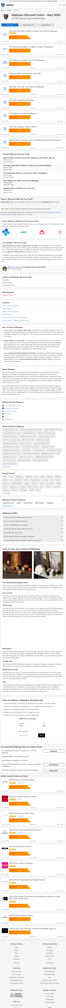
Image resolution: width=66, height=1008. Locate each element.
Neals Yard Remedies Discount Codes (31, 429)
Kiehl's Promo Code (25, 443)
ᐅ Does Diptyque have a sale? (13, 532)
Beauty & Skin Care (8, 503)
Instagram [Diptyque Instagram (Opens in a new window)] (7, 419)
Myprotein (35, 483)
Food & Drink (49, 953)
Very (52, 480)
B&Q (42, 483)
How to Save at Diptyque (10, 305)
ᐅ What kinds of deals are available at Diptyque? (19, 536)
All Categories (49, 963)
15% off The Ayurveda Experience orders (25, 830)
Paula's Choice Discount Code (46, 433)
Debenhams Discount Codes (11, 446)
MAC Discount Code (28, 440)
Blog (49, 977)
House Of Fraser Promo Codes (30, 446)
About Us (16, 1002)
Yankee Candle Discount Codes (53, 429)
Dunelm (31, 490)
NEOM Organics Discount (40, 460)
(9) (10, 25)
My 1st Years (50, 483)
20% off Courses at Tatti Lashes (21, 813)
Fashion (19, 503)
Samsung (28, 476)
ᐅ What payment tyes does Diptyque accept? (18, 529)
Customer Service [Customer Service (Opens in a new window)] (9, 411)
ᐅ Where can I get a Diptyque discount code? (17, 517)
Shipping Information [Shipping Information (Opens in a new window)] (10, 408)
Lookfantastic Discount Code (28, 436)
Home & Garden (39, 503)
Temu (38, 490)
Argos (4, 476)
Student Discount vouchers (16, 977)
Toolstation (22, 487)
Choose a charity (49, 993)
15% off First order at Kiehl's (20, 846)
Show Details (60, 41)
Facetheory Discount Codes (46, 436)
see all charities (40, 224)
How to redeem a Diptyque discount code (15, 320)
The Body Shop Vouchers (10, 436)
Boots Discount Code (29, 433)
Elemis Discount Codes (43, 440)
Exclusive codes (16, 974)
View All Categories (7, 506)
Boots (42, 476)
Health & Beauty (49, 956)
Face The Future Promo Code (11, 440)
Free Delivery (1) (46, 25)
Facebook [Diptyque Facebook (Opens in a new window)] (6, 414)
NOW (58, 480)
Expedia (27, 483)
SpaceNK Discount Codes (10, 443)
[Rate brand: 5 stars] (12, 295)
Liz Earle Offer (26, 450)
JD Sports (14, 490)
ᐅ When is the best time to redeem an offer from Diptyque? (22, 540)
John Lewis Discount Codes (41, 443)
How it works (49, 996)
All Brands (16, 963)
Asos (41, 487)
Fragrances (50, 503)
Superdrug (6, 490)
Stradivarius (13, 487)
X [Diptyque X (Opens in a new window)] (4, 416)
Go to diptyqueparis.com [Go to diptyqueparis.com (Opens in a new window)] (11, 405)
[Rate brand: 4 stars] (10, 295)
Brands (9, 10)
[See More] (63, 500)
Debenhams (19, 476)
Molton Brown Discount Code (11, 450)
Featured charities (50, 1002)
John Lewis (6, 483)
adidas (26, 480)
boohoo (48, 487)
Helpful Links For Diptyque (10, 311)
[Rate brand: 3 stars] (7, 295)
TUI (11, 480)
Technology (49, 950)
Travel (49, 959)
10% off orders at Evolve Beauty (22, 780)
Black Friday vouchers (16, 980)
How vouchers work (16, 1005)
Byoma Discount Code (24, 460)
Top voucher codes (16, 971)
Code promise (12, 33)
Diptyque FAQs (7, 314)
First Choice (57, 487)
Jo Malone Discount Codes (10, 429)
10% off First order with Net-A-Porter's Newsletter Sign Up (32, 928)
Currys (11, 476)
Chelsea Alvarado (16, 267)
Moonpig (45, 480)
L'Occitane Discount (38, 450)
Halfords (50, 476)
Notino (58, 483)
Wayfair (5, 480)
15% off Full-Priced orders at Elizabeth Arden (27, 880)
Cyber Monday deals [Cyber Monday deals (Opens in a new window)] (49, 974)
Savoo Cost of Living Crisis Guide (49, 983)
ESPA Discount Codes (48, 446)
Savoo (2, 10)
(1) (28, 25)
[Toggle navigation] (64, 5)
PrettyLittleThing (35, 480)
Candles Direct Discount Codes (11, 433)
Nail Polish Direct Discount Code (44, 457)
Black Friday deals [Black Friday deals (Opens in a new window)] (50, 971)
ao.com (36, 476)
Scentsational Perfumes (54, 450)
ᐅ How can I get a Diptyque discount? (15, 521)
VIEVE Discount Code (9, 460)
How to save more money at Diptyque (14, 317)
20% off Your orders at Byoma (21, 863)
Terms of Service (52, 1)
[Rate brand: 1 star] (3, 295)
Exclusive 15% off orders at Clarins (23, 796)
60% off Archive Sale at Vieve (21, 915)
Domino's (57, 476)
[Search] (50, 5)
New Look (18, 480)
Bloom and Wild (33, 487)
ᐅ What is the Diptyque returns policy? (15, 525)
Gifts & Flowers (28, 503)
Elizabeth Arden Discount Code (50, 453)
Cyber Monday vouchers (16, 983)
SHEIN (5, 487)
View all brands (6, 466)
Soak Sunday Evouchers (9, 463)
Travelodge (23, 490)
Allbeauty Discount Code (10, 457)
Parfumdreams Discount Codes (11, 453)
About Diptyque (7, 308)
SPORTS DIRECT (17, 483)
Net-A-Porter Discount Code (31, 453)
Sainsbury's (16, 959)
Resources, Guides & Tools (49, 980)
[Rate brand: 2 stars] (5, 295)
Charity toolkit (49, 999)
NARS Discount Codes (26, 457)
